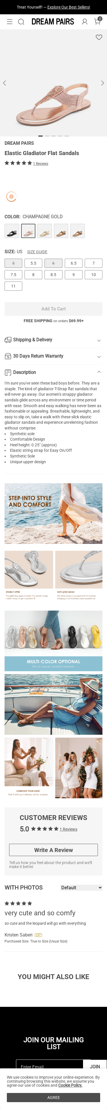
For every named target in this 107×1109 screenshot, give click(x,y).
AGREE (53, 1097)
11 (13, 286)
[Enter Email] (49, 1067)
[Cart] (97, 21)
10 (93, 274)
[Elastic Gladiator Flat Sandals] (12, 231)
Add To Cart (53, 309)
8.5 (53, 274)
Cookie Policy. (70, 1085)
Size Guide (37, 252)
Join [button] (95, 1067)
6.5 (73, 263)
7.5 (13, 274)
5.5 (33, 263)
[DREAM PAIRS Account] (84, 21)
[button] (10, 22)
